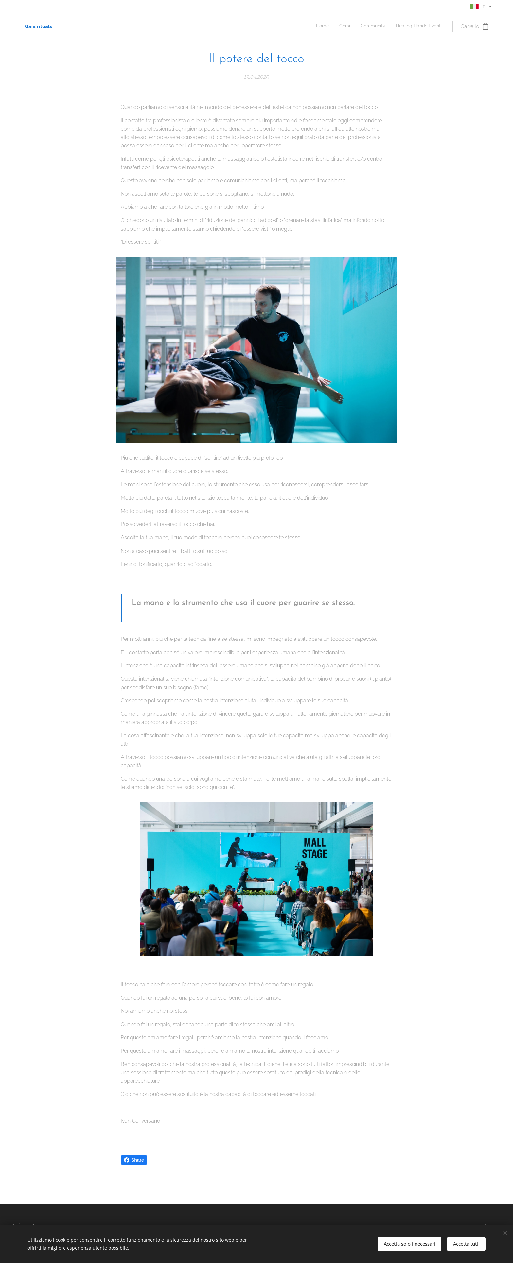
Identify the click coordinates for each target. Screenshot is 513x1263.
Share (134, 1160)
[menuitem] (411, 26)
